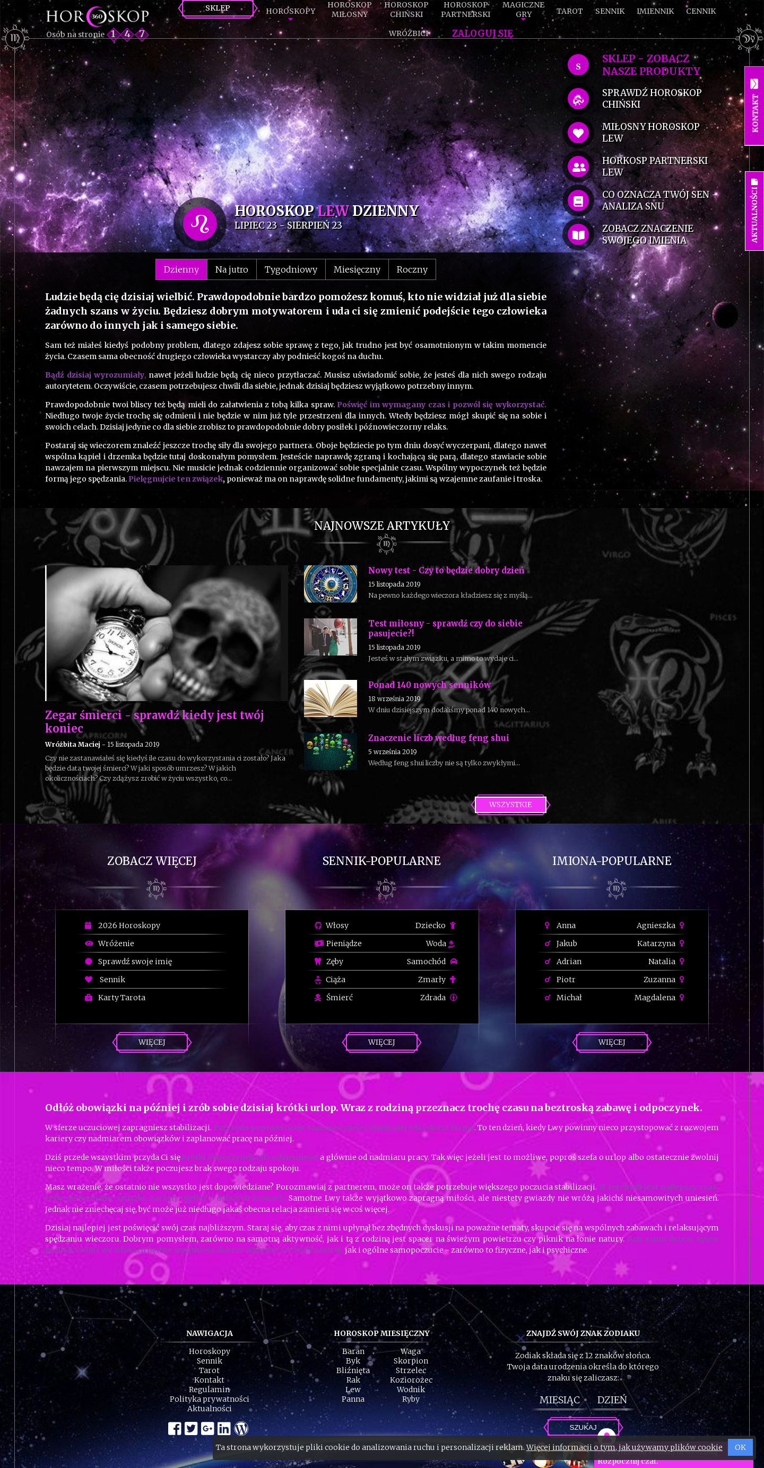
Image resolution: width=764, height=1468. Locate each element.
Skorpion (411, 1361)
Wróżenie (109, 943)
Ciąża (330, 979)
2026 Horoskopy (122, 925)
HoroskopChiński (406, 9)
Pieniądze (338, 943)
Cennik (701, 11)
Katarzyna (662, 943)
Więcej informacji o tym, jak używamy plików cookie (624, 1447)
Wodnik (411, 1389)
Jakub (561, 943)
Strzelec (411, 1370)
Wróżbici (408, 33)
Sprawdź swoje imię (128, 961)
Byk (353, 1361)
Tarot (570, 11)
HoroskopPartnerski (465, 9)
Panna (353, 1399)
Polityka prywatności (209, 1399)
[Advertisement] (295, 123)
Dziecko (436, 925)
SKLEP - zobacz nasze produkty (651, 64)
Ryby (411, 1399)
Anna (560, 925)
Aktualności (209, 1408)
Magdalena (661, 997)
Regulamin (209, 1389)
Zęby (329, 961)
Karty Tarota (115, 997)
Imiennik (655, 11)
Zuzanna (665, 979)
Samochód (432, 961)
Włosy (332, 925)
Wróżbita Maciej (72, 744)
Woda (440, 943)
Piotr (560, 979)
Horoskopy (290, 11)
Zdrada (438, 997)
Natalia (667, 961)
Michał (563, 997)
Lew (353, 1389)
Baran (353, 1351)
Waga (411, 1351)
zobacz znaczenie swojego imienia (647, 234)
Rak (353, 1380)
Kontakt (209, 1380)
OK (740, 1447)
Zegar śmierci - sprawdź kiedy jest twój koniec (154, 722)
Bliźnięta (353, 1370)
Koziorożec (411, 1380)
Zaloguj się (482, 33)
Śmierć (334, 997)
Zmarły (437, 979)
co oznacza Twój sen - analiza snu (659, 200)
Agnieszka (662, 925)
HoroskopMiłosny (349, 9)
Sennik (609, 11)
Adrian (563, 961)
